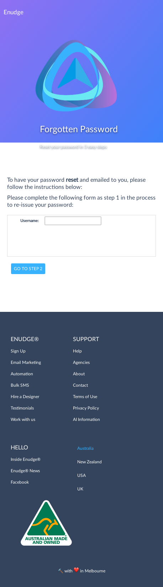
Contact (80, 385)
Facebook (20, 482)
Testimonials (22, 408)
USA (81, 475)
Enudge (13, 12)
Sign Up (18, 351)
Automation (22, 374)
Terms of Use (85, 397)
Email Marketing (26, 362)
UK (80, 489)
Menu (152, 12)
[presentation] (98, 241)
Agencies (81, 362)
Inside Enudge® (26, 459)
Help (77, 351)
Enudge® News (25, 471)
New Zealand (89, 462)
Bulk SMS (20, 385)
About (79, 374)
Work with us (23, 419)
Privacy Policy (86, 408)
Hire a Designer (25, 397)
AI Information (86, 419)
